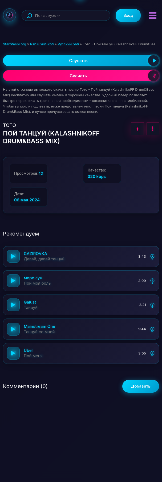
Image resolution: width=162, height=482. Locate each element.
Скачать (114, 75)
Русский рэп (68, 44)
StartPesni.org (14, 44)
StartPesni (9, 15)
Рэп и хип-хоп (42, 44)
